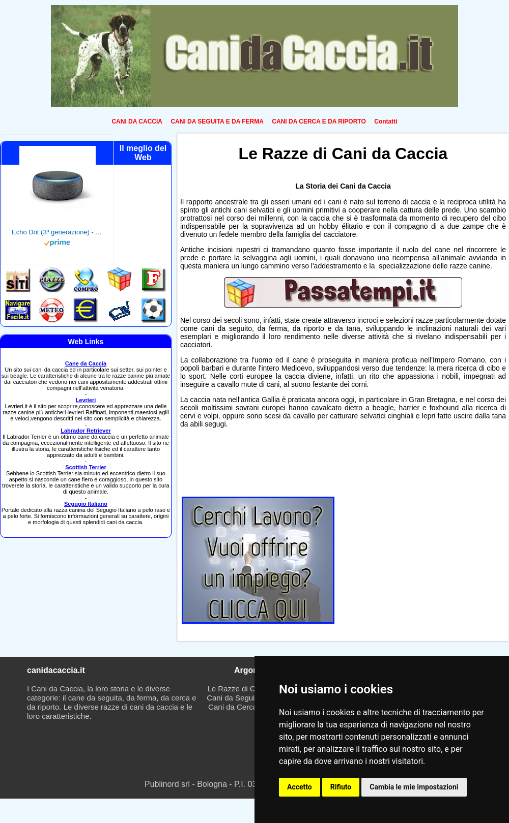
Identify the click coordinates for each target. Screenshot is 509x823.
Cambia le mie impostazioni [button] (414, 787)
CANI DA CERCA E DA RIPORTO (318, 121)
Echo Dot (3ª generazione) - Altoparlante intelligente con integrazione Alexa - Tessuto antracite (57, 232)
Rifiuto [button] (341, 787)
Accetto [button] (299, 787)
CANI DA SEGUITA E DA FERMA (217, 121)
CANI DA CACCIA (136, 121)
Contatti (385, 121)
